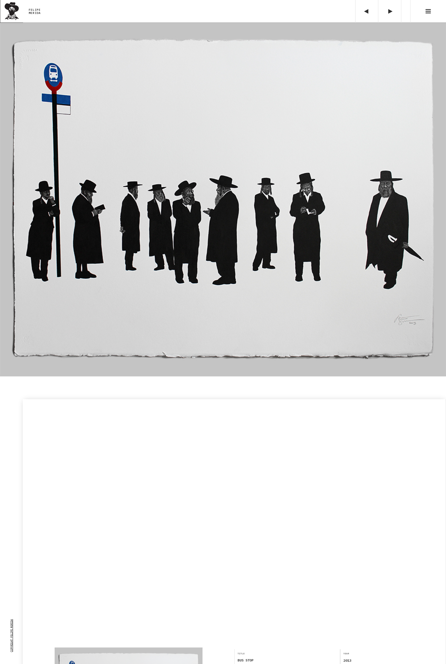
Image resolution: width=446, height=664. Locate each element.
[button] (428, 11)
